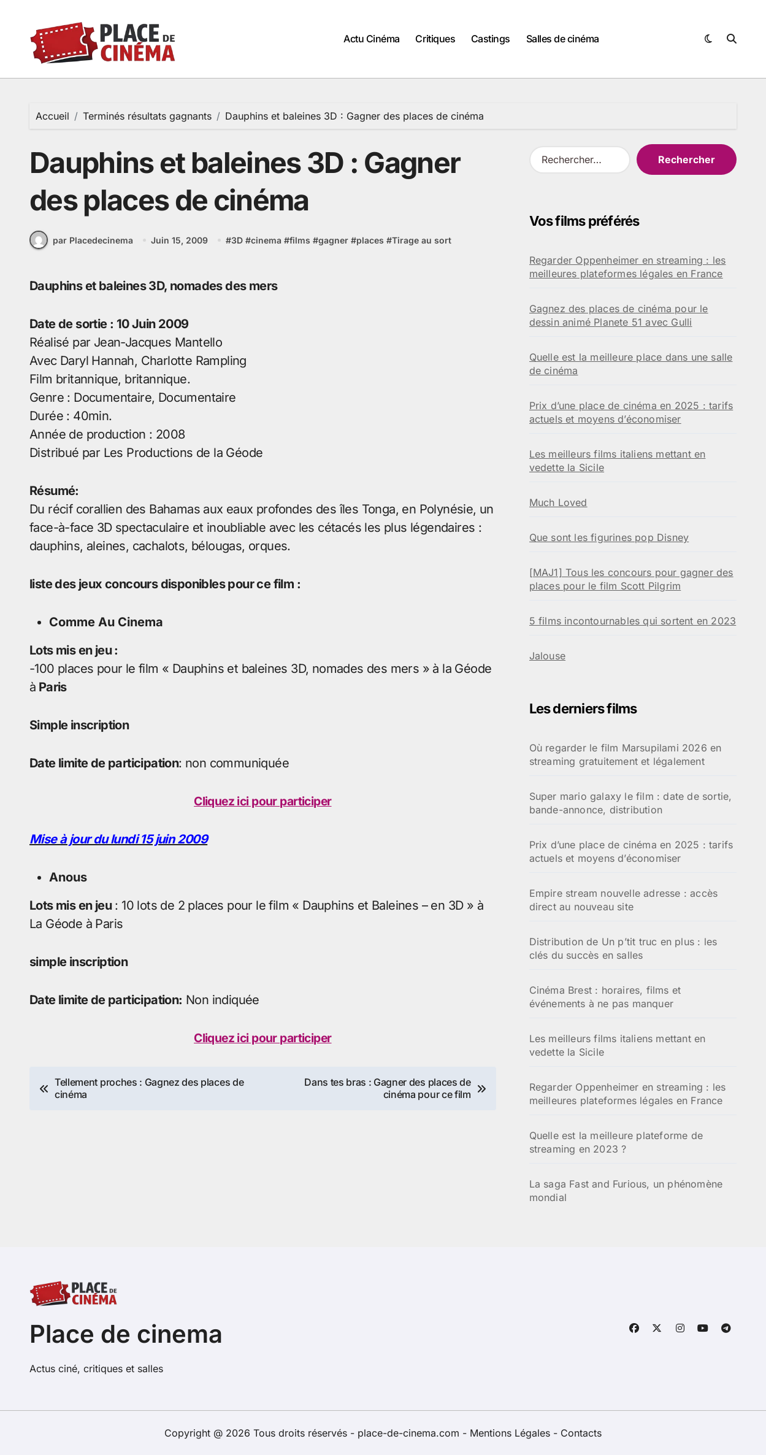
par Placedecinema (81, 245)
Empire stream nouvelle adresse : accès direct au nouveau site (623, 900)
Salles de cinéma (562, 39)
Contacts (581, 1433)
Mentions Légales (511, 1433)
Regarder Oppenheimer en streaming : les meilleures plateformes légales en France (627, 267)
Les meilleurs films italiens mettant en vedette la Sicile (617, 461)
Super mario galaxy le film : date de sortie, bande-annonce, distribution (630, 803)
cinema (266, 245)
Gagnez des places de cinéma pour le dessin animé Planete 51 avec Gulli (618, 315)
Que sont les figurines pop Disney (609, 537)
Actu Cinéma (371, 39)
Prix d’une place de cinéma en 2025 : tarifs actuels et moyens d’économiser (631, 412)
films (299, 245)
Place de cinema (126, 1334)
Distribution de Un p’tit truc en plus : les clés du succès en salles (623, 948)
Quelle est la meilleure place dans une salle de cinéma (631, 364)
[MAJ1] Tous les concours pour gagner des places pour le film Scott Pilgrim (631, 579)
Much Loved (558, 502)
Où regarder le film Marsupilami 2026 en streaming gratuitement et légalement (625, 754)
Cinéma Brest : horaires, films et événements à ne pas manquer (605, 997)
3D (237, 245)
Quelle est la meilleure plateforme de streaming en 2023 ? (616, 1142)
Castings (490, 39)
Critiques (435, 39)
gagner (333, 245)
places (370, 245)
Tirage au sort (421, 245)
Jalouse (547, 656)
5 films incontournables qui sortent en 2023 (633, 621)
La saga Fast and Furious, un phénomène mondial (626, 1191)
